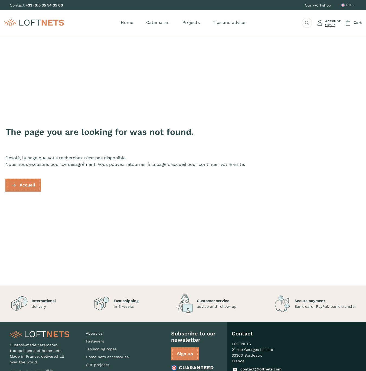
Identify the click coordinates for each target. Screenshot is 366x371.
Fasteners (95, 341)
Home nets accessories (107, 357)
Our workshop (318, 5)
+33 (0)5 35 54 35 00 (44, 5)
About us (94, 333)
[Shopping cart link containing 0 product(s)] (353, 23)
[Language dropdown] (348, 5)
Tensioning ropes (101, 349)
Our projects (97, 365)
